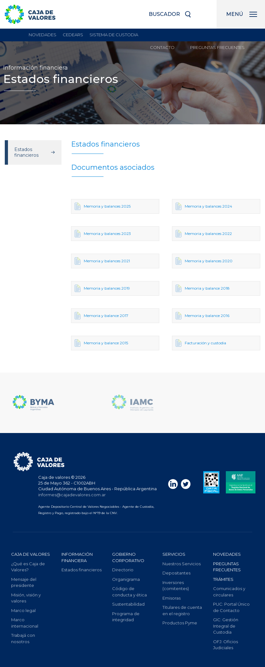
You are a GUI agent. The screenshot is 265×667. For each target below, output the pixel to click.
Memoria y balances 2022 (203, 233)
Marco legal (23, 610)
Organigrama (126, 579)
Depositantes (176, 572)
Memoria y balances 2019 (102, 288)
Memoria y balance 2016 (202, 316)
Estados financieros (26, 152)
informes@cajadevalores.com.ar (72, 494)
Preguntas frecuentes (217, 47)
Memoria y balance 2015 (101, 343)
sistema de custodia (114, 34)
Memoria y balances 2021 (102, 261)
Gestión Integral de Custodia (225, 626)
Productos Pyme (179, 622)
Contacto (162, 47)
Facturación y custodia (200, 343)
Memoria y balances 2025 (103, 206)
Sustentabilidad (128, 604)
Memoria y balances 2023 (103, 233)
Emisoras (171, 598)
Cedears (73, 34)
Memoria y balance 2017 (101, 316)
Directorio (122, 569)
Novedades (42, 34)
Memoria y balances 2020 (204, 261)
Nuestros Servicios (181, 563)
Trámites (223, 579)
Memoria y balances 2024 (203, 206)
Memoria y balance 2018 (202, 288)
